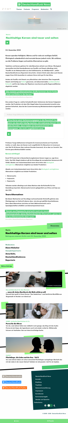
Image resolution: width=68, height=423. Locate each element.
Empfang (38, 382)
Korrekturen (39, 393)
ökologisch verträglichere (50, 169)
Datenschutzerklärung (42, 388)
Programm (35, 9)
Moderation (45, 9)
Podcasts (27, 9)
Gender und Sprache (42, 399)
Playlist (51, 421)
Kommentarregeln (41, 396)
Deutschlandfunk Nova (43, 376)
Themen (19, 9)
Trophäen (38, 385)
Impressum (39, 391)
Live (17, 421)
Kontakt (38, 379)
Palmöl (23, 82)
